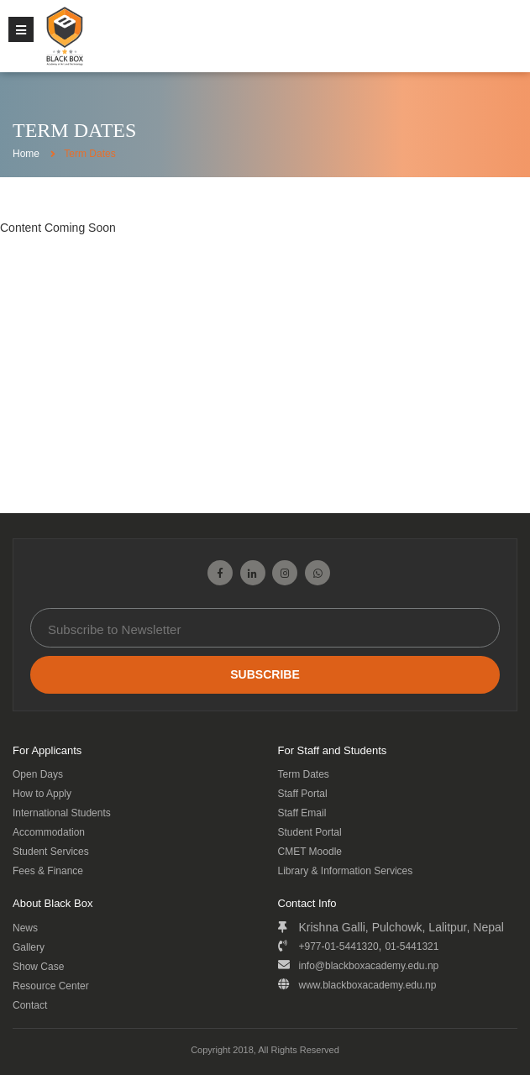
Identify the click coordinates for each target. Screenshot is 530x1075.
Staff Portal (303, 794)
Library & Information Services (345, 871)
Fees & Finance (48, 871)
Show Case (38, 967)
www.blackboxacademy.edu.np (368, 985)
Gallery (29, 947)
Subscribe (264, 674)
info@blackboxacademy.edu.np (369, 966)
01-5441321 (411, 946)
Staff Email (302, 813)
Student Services (51, 851)
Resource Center (51, 986)
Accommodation (49, 832)
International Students (62, 813)
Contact (30, 1005)
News (25, 928)
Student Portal (310, 832)
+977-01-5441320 (339, 946)
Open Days (38, 774)
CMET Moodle (310, 851)
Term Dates (303, 774)
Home (26, 154)
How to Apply (42, 794)
